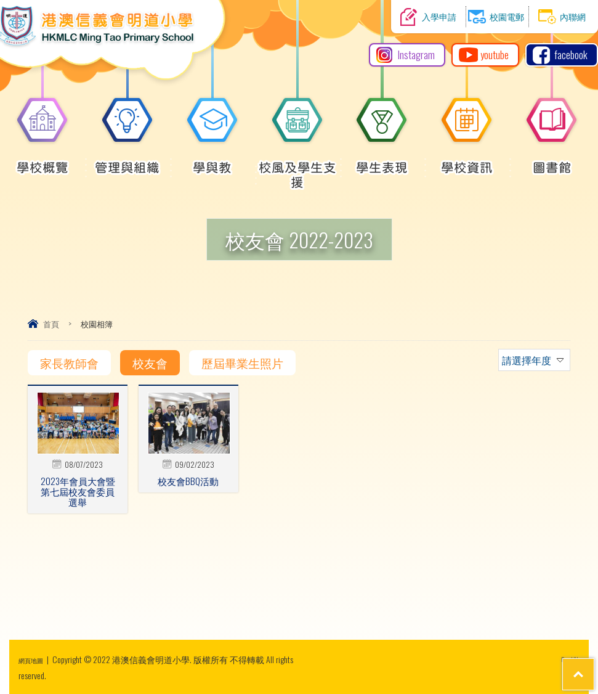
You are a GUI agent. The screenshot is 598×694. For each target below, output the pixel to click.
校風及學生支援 (297, 168)
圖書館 (551, 161)
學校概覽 (42, 161)
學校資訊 (466, 161)
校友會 (150, 362)
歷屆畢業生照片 (242, 362)
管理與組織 (127, 161)
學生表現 (382, 161)
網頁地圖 (35, 659)
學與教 (212, 161)
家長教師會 (69, 362)
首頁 (51, 323)
